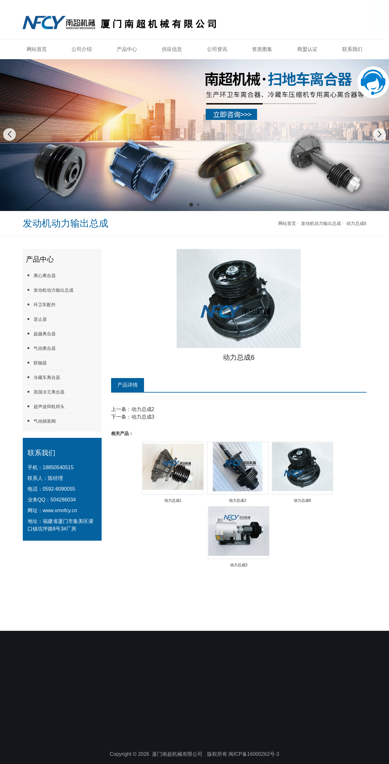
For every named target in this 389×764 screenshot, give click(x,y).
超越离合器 (41, 333)
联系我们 (352, 49)
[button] (191, 205)
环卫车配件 (41, 304)
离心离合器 (41, 275)
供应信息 (172, 49)
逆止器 (36, 319)
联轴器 (36, 362)
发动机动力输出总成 (321, 223)
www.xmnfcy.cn (60, 510)
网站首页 (37, 49)
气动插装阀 (41, 421)
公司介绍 (82, 49)
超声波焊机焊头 (45, 406)
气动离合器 (41, 348)
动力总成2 (142, 409)
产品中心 (127, 49)
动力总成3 (142, 416)
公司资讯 (217, 49)
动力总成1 (173, 500)
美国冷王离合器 (45, 391)
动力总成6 (356, 223)
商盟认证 (307, 49)
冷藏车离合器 (43, 377)
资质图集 (262, 49)
